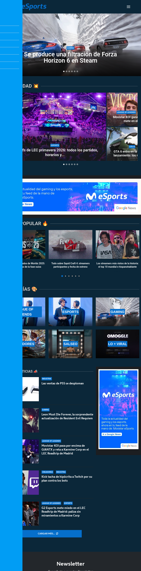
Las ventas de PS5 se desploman (63, 383)
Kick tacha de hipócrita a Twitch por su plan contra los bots (67, 479)
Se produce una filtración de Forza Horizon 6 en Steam (70, 57)
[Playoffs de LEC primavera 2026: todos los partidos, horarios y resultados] (55, 127)
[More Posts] (48, 533)
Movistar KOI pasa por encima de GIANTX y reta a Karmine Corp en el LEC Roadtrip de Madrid (65, 449)
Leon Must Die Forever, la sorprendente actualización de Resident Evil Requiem (67, 416)
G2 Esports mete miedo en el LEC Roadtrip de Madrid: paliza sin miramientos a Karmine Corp (63, 512)
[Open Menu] (128, 6)
